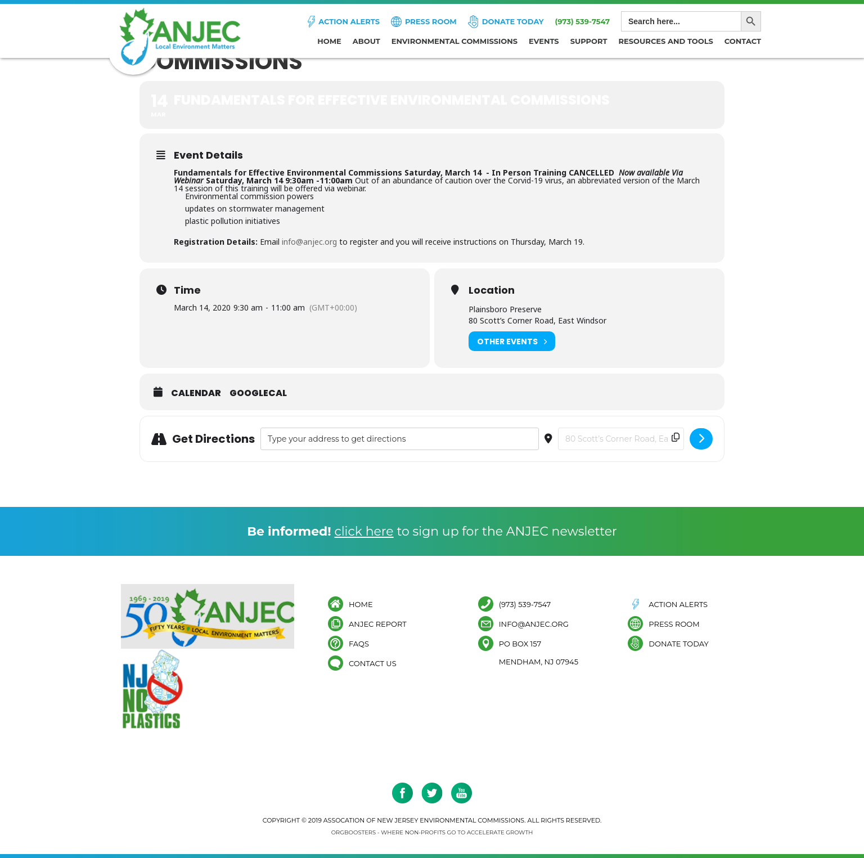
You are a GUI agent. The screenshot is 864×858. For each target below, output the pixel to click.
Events (544, 41)
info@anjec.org (309, 241)
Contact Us (373, 663)
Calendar (196, 393)
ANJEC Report (378, 623)
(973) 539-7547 (582, 21)
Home (329, 41)
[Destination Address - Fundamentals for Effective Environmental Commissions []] (621, 439)
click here (363, 531)
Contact (742, 41)
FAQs (359, 643)
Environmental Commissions (455, 41)
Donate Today (513, 21)
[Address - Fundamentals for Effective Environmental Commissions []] (399, 439)
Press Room (431, 21)
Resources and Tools (666, 41)
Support (589, 41)
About (366, 41)
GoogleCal (258, 393)
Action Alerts (349, 21)
